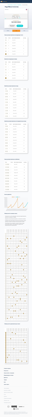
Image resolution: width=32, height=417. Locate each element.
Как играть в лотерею (7, 390)
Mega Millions (19, 4)
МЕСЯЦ (8, 30)
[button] (31, 1)
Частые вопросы (6, 388)
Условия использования (7, 398)
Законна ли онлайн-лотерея (8, 392)
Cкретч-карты (6, 384)
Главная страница (10, 4)
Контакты (5, 396)
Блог (5, 382)
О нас (5, 394)
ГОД (16, 30)
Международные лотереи (8, 375)
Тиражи (5, 379)
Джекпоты (6, 377)
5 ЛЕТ (24, 30)
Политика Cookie (6, 400)
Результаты (15, 4)
